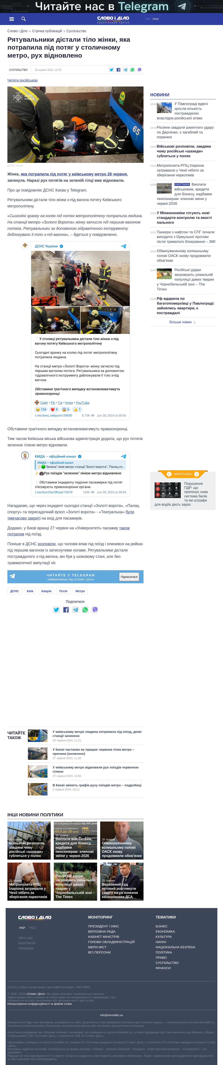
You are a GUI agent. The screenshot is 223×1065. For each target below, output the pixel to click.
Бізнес (162, 926)
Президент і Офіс (103, 926)
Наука (161, 942)
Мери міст (97, 947)
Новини (159, 94)
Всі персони (99, 952)
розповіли (47, 544)
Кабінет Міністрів (103, 936)
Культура (164, 936)
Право (161, 957)
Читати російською (22, 80)
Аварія (46, 591)
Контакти (26, 943)
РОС (156, 19)
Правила (26, 948)
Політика (164, 952)
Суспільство (76, 31)
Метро (80, 591)
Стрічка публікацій (47, 31)
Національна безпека (175, 947)
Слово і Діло (17, 31)
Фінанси (163, 968)
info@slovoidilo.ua (111, 1015)
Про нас (25, 938)
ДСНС (14, 591)
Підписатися (129, 576)
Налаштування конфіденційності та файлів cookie (39, 1003)
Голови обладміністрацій (111, 942)
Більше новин (182, 322)
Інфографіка (183, 474)
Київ (30, 591)
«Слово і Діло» (35, 993)
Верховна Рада (101, 931)
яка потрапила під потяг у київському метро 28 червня (74, 174)
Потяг (63, 591)
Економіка (165, 931)
